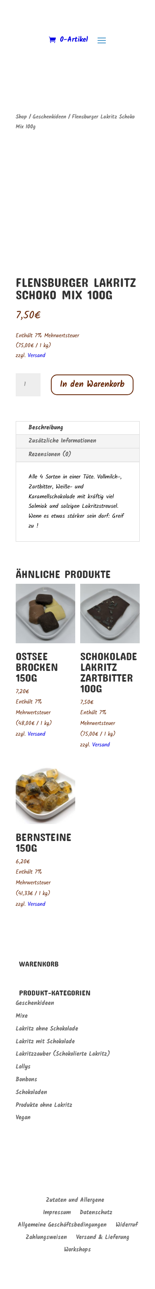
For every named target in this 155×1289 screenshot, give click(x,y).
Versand (36, 355)
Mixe (22, 1016)
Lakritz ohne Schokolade (47, 1028)
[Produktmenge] (28, 384)
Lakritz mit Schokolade (45, 1041)
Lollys (23, 1066)
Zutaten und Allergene (75, 1201)
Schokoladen (31, 1092)
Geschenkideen (49, 117)
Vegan (23, 1117)
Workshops (77, 1250)
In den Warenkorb (92, 384)
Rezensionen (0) (50, 454)
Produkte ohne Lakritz (44, 1105)
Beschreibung (46, 427)
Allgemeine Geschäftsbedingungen (62, 1226)
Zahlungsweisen (46, 1238)
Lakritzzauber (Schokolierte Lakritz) (63, 1054)
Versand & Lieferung (102, 1238)
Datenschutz (96, 1213)
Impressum (57, 1213)
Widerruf (127, 1226)
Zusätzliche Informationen (62, 440)
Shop (21, 117)
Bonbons (26, 1079)
